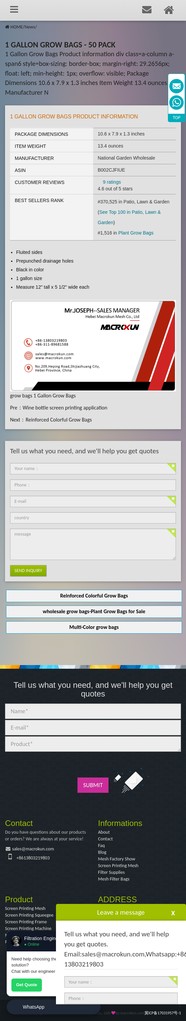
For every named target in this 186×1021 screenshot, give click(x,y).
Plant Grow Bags (135, 233)
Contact (105, 839)
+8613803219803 (33, 858)
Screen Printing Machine (28, 928)
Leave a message (121, 912)
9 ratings (112, 182)
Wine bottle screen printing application (65, 407)
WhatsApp (34, 1007)
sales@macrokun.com (33, 849)
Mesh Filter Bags (114, 879)
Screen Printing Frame (26, 922)
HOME (16, 27)
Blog (102, 852)
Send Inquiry (28, 570)
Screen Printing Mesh (118, 865)
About (104, 832)
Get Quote (26, 984)
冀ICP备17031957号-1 (162, 1013)
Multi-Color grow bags (94, 627)
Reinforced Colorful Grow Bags (58, 419)
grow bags (21, 395)
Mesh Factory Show (116, 859)
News (29, 27)
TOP (177, 117)
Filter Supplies (111, 872)
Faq (101, 845)
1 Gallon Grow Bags (55, 395)
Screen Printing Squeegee (29, 915)
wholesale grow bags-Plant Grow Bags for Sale (94, 611)
